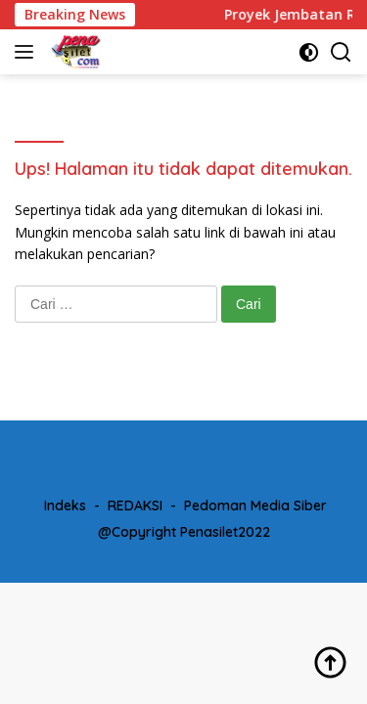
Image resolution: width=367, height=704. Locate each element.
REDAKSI (135, 505)
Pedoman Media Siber (255, 505)
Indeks (65, 505)
